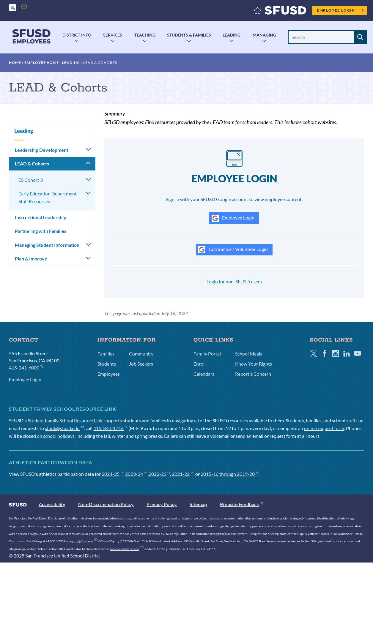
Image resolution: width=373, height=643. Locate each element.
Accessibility (52, 504)
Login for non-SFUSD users (234, 281)
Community (141, 353)
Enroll (199, 363)
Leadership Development (41, 150)
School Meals (248, 353)
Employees (108, 374)
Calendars (203, 374)
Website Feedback (241, 504)
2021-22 (182, 474)
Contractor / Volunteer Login (233, 249)
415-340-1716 (110, 428)
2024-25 (112, 474)
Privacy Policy (162, 504)
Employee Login (340, 10)
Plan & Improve (31, 258)
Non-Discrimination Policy (106, 504)
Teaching (144, 34)
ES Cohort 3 (30, 180)
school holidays (59, 436)
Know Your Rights (253, 363)
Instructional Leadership (40, 217)
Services (112, 34)
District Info (76, 34)
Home (15, 62)
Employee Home (41, 62)
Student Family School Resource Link (65, 420)
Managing (264, 34)
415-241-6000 (26, 367)
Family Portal (207, 353)
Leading (231, 34)
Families (105, 353)
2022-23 (159, 474)
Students (106, 363)
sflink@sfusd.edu (64, 428)
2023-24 (136, 474)
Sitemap (198, 504)
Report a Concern (253, 374)
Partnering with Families (40, 231)
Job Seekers (141, 363)
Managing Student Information (47, 245)
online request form (324, 428)
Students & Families (189, 34)
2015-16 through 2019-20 (230, 474)
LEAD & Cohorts (32, 163)
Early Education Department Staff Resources (47, 197)
